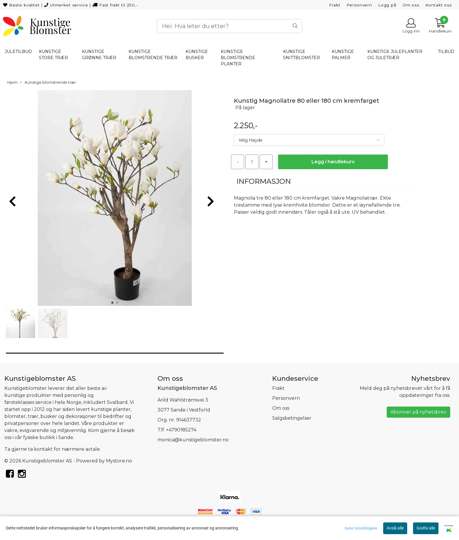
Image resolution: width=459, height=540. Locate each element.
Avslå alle (395, 528)
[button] (112, 302)
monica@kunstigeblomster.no (193, 440)
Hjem (12, 82)
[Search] (229, 26)
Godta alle (426, 528)
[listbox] (309, 140)
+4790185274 (181, 430)
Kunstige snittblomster (301, 54)
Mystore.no (119, 461)
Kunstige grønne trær (99, 54)
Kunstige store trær (53, 54)
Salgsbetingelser (291, 418)
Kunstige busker (197, 54)
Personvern (359, 5)
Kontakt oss (438, 5)
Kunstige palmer (343, 54)
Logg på (387, 5)
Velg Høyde (251, 140)
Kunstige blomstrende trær (153, 54)
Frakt (334, 5)
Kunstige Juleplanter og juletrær (394, 54)
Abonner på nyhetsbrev (418, 412)
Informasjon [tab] (264, 181)
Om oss (411, 5)
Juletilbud (18, 51)
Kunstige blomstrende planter (238, 57)
